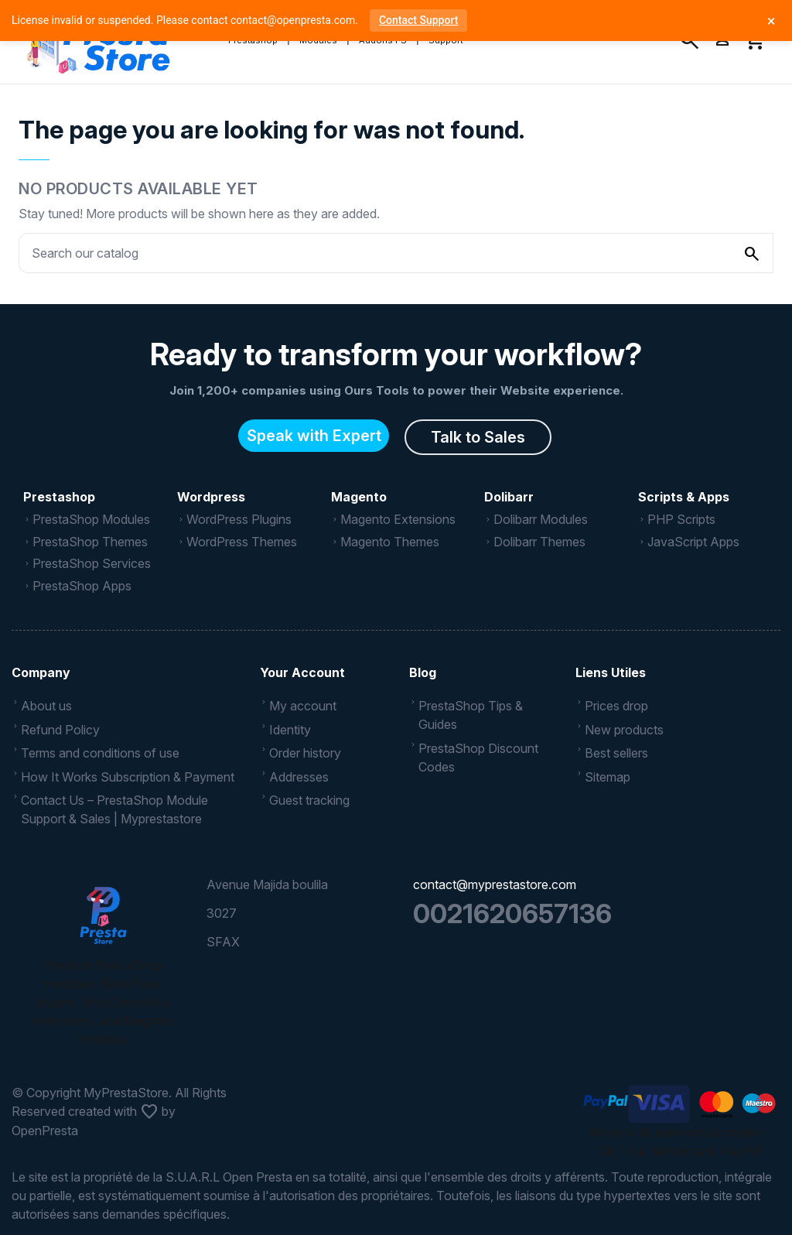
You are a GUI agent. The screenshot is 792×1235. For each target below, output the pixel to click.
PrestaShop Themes (90, 541)
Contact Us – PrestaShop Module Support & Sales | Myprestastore (114, 809)
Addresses (299, 777)
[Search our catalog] (751, 253)
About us (46, 705)
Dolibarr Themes (539, 541)
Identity (290, 729)
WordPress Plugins (239, 519)
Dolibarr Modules (540, 519)
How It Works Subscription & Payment (127, 777)
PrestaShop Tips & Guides (470, 715)
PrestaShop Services (91, 563)
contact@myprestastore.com (494, 884)
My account (302, 705)
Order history (305, 753)
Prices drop (616, 705)
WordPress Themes (241, 541)
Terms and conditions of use (100, 753)
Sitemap (607, 777)
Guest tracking (309, 800)
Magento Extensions (398, 519)
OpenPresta (45, 1130)
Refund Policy (60, 729)
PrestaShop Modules (91, 519)
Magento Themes (389, 541)
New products (624, 729)
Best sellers (616, 753)
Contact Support (418, 20)
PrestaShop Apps (81, 586)
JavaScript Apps (693, 541)
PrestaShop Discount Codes (478, 758)
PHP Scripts (681, 519)
